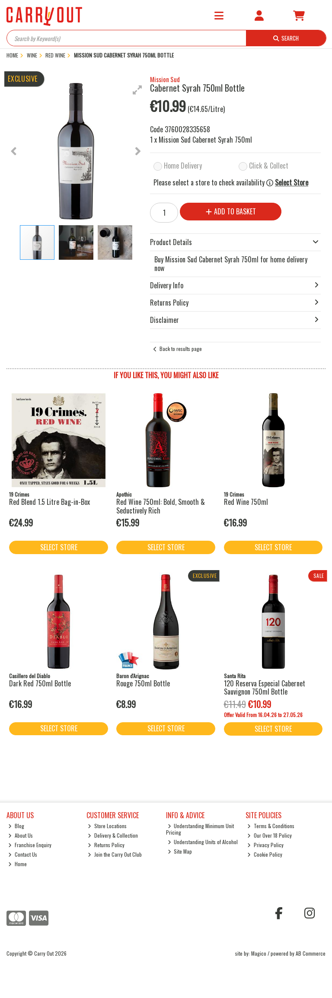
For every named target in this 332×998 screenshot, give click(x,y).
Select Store (291, 183)
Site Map (180, 851)
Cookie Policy (264, 854)
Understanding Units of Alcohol (203, 841)
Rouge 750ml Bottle (143, 683)
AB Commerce (311, 953)
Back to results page (181, 348)
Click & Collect (268, 165)
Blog (16, 825)
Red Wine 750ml (246, 502)
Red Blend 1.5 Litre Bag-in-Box (49, 502)
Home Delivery (183, 165)
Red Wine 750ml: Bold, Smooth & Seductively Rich (160, 506)
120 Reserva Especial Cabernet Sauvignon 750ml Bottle (264, 687)
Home (17, 863)
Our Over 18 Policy (269, 835)
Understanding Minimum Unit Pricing (200, 828)
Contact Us (22, 854)
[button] (137, 90)
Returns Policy (106, 844)
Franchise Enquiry (29, 844)
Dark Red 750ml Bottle (40, 683)
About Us (20, 835)
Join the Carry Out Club (115, 854)
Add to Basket (231, 211)
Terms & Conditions (270, 825)
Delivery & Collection (113, 835)
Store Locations (107, 825)
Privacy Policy (265, 844)
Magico (258, 953)
